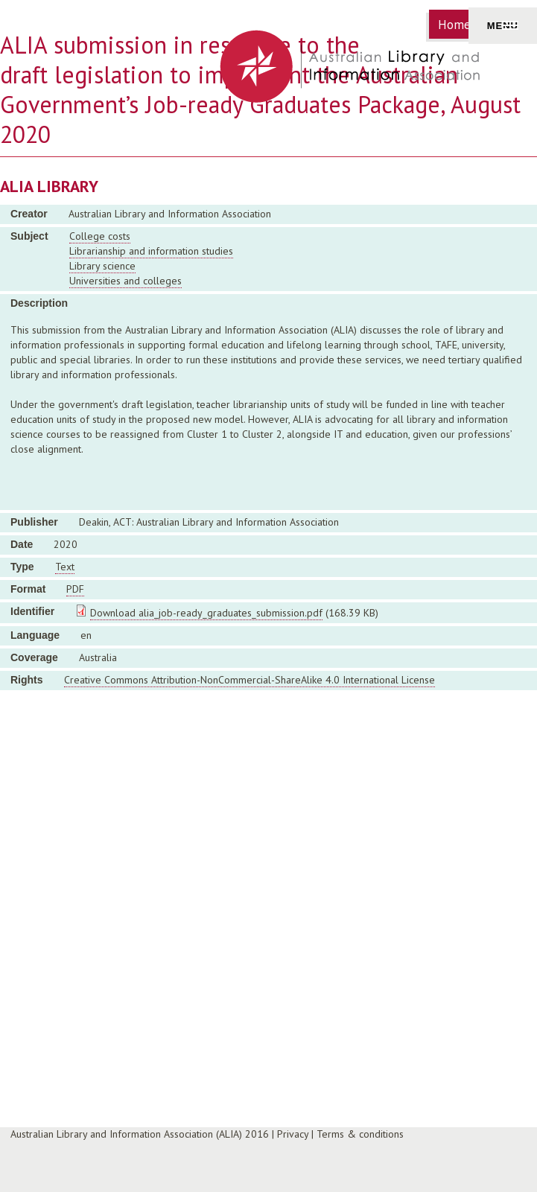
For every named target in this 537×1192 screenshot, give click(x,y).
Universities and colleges (125, 280)
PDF (75, 589)
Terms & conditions (360, 1134)
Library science (102, 265)
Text (64, 566)
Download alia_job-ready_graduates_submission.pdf (206, 612)
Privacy (292, 1134)
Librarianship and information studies (151, 251)
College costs (99, 236)
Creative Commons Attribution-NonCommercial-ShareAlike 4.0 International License (249, 679)
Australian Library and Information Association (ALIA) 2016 (139, 1134)
